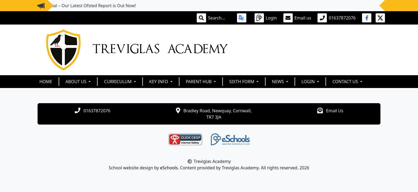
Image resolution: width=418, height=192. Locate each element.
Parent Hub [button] (199, 82)
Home (45, 82)
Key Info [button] (159, 82)
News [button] (278, 82)
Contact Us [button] (345, 82)
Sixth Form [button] (242, 82)
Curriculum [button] (118, 82)
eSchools (169, 168)
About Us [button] (77, 82)
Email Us (334, 111)
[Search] (219, 17)
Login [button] (309, 82)
